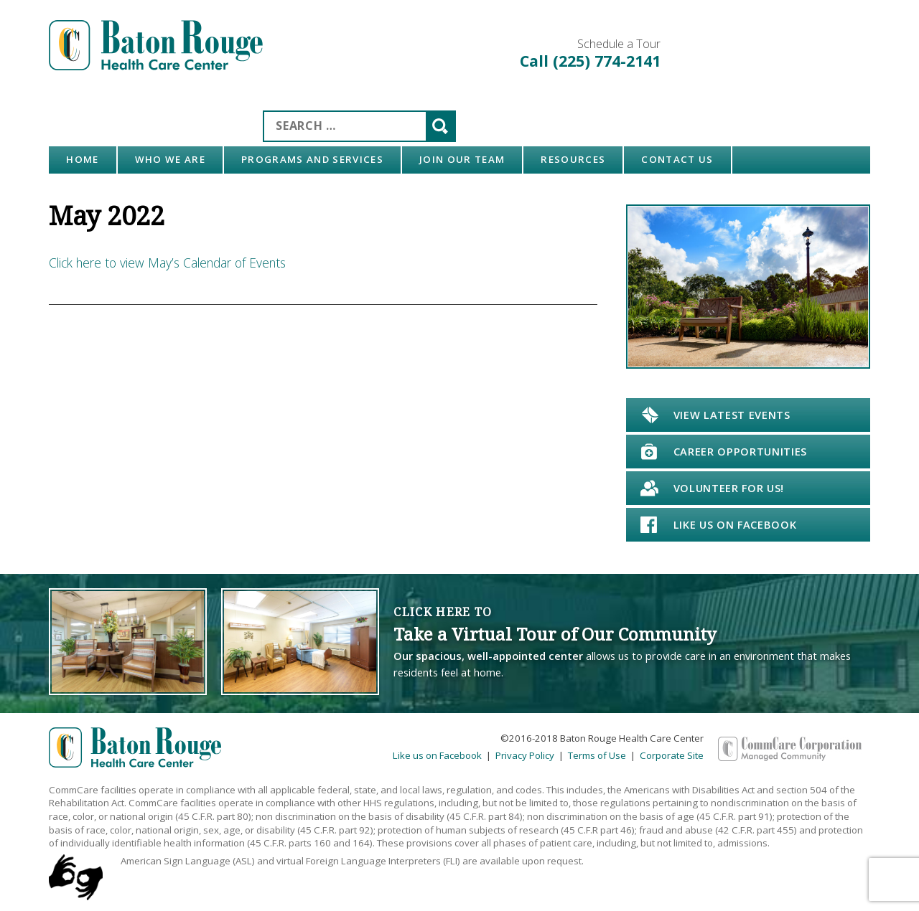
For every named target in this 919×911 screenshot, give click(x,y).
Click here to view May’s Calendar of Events (167, 262)
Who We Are (170, 159)
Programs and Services (312, 159)
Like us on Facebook (437, 755)
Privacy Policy (524, 755)
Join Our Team (462, 159)
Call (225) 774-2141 (590, 60)
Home (82, 159)
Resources (573, 159)
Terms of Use (597, 755)
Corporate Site (672, 755)
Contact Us (677, 159)
